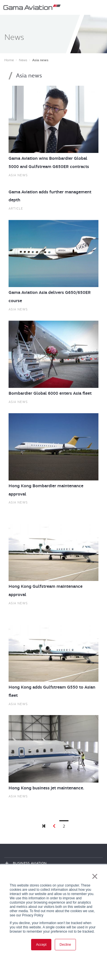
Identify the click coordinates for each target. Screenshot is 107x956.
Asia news (18, 175)
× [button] (95, 876)
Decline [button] (65, 945)
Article (16, 208)
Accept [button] (41, 945)
